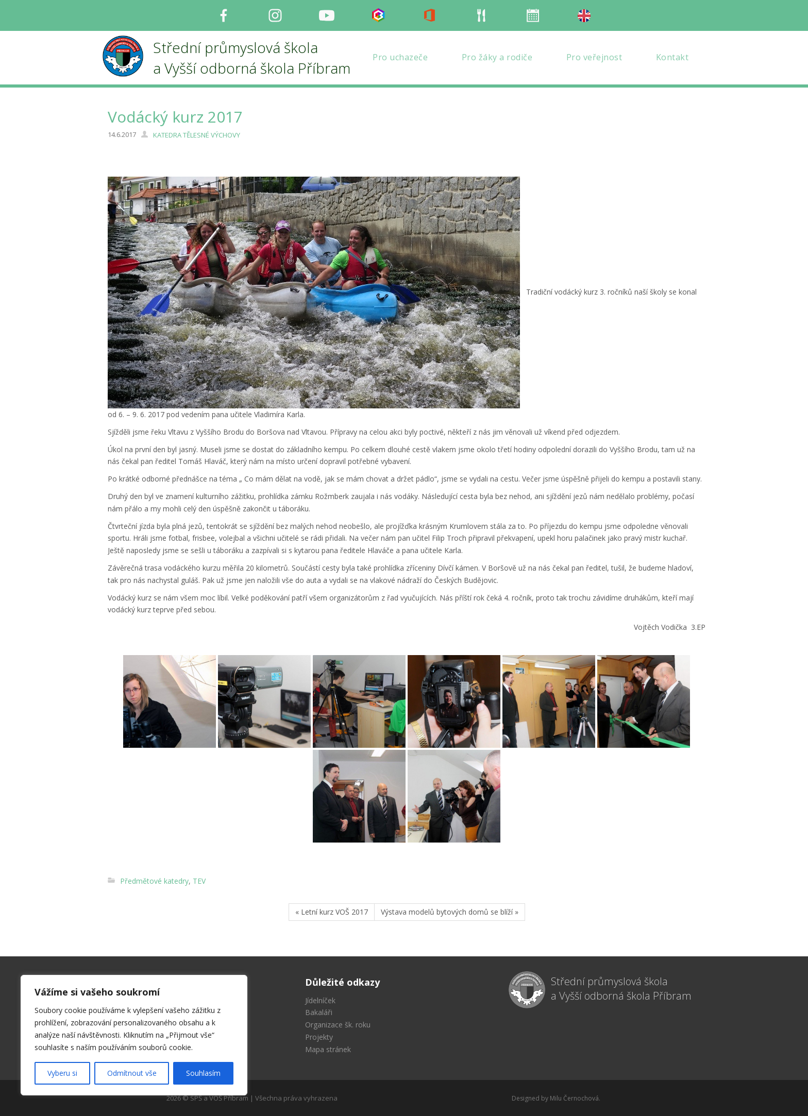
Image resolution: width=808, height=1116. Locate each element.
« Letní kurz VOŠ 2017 (331, 912)
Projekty (319, 1037)
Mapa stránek (328, 1049)
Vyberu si (62, 1073)
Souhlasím (203, 1073)
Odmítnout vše (132, 1073)
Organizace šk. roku (338, 1024)
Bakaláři (318, 1012)
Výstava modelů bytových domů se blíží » (449, 912)
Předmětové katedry (154, 881)
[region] (134, 1035)
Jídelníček (320, 1000)
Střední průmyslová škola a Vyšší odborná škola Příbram (621, 988)
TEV (199, 881)
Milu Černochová (574, 1098)
